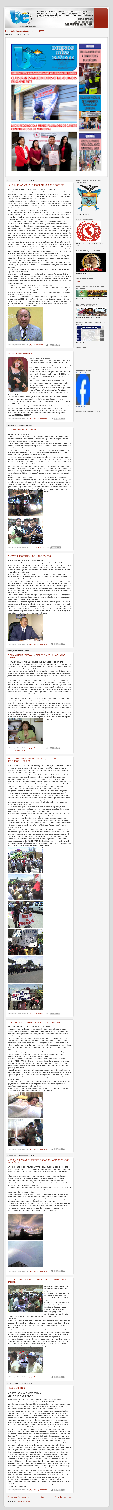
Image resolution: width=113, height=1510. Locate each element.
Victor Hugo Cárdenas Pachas (84, 372)
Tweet (78, 281)
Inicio (42, 1497)
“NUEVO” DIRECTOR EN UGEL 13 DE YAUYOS (29, 556)
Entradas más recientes (18, 1497)
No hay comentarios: (41, 418)
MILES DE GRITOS (16, 1388)
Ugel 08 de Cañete (21, 751)
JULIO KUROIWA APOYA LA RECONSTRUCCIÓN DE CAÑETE (36, 185)
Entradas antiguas (63, 1497)
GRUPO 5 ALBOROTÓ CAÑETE (22, 430)
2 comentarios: (39, 547)
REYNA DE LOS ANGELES (20, 353)
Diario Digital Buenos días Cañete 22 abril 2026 (24, 31)
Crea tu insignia (80, 406)
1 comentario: (39, 345)
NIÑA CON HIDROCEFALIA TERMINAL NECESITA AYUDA (34, 1022)
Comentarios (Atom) (23, 1501)
